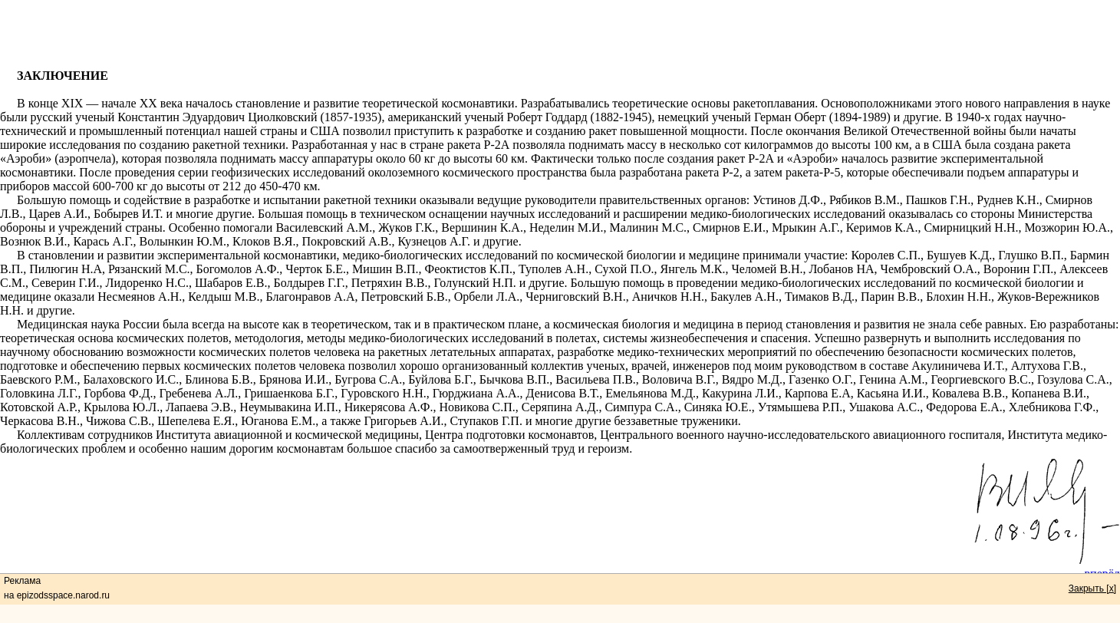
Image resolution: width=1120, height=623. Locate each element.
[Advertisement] (560, 34)
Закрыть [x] (1092, 588)
